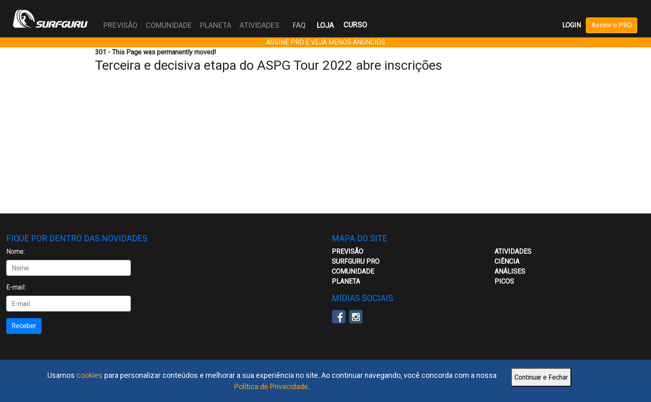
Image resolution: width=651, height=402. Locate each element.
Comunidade (353, 271)
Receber (24, 326)
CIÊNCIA (506, 261)
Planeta (346, 281)
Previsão (347, 251)
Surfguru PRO (355, 261)
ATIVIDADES (259, 25)
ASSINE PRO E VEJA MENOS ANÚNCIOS (325, 42)
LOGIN (571, 25)
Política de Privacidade (271, 386)
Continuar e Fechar (541, 377)
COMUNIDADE (169, 25)
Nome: (15, 251)
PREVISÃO (120, 25)
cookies (89, 375)
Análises (509, 271)
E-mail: (16, 287)
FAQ (299, 25)
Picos (504, 281)
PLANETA (215, 25)
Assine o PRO (611, 25)
